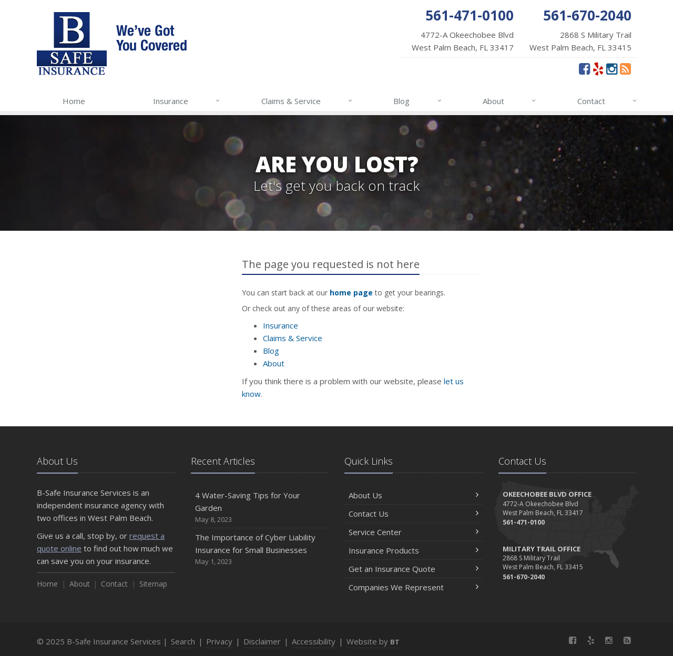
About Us (413, 495)
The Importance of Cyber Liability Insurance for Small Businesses (260, 549)
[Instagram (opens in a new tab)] (611, 68)
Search (183, 641)
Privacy (219, 641)
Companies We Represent (413, 587)
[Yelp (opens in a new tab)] (598, 68)
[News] (625, 68)
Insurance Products (413, 550)
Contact (607, 101)
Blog (417, 101)
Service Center (413, 532)
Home (74, 101)
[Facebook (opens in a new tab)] (584, 68)
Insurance (187, 101)
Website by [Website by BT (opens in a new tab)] (373, 641)
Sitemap (153, 584)
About (510, 101)
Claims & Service (307, 101)
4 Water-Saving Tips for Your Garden (260, 507)
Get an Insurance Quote (413, 568)
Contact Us (413, 513)
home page (351, 293)
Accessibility (313, 641)
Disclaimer (262, 641)
